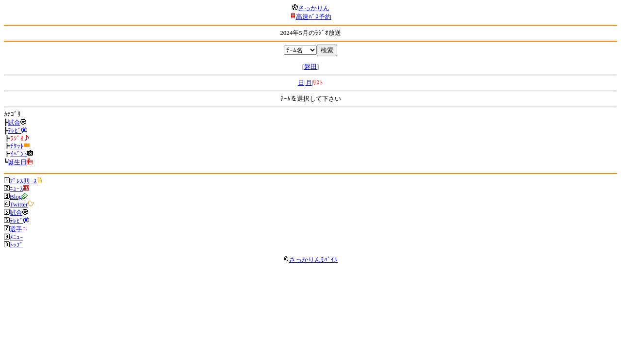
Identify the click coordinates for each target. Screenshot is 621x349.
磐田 (310, 66)
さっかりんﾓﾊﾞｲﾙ (310, 259)
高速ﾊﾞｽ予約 (313, 16)
